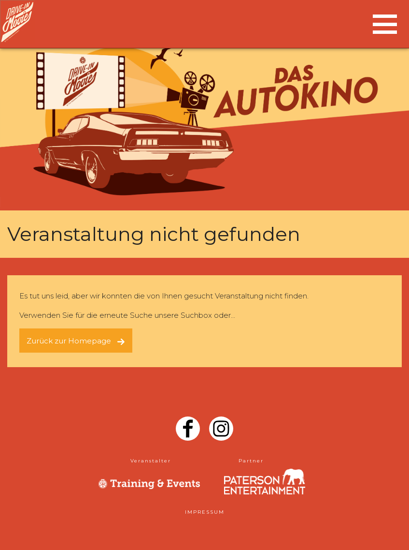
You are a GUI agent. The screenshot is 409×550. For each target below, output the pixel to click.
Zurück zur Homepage (76, 340)
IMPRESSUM (205, 512)
